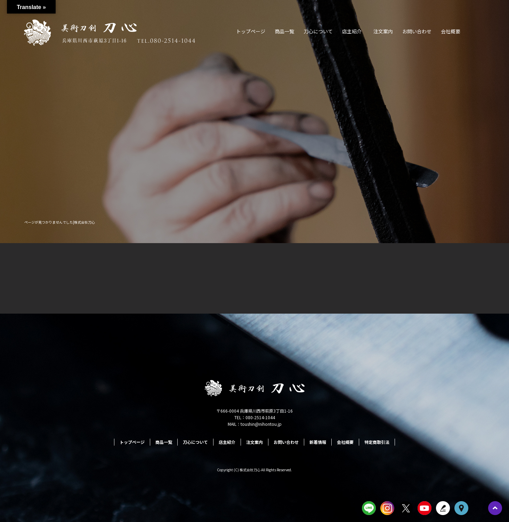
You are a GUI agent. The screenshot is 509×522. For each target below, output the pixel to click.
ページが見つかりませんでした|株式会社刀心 (59, 222)
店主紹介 (352, 31)
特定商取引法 (376, 442)
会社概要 (450, 31)
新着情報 (317, 442)
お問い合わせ (416, 31)
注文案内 (383, 31)
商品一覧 (284, 31)
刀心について (318, 31)
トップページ (250, 31)
